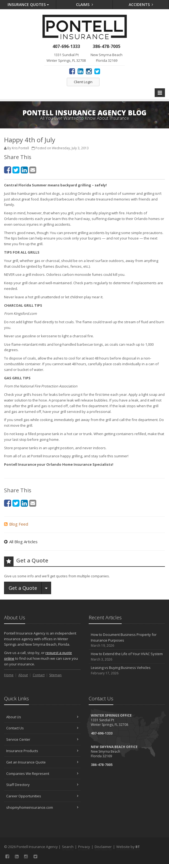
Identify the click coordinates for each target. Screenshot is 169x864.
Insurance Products (42, 750)
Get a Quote (23, 588)
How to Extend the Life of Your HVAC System (127, 656)
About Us (42, 716)
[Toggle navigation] (160, 92)
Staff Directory (42, 784)
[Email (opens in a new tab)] (32, 169)
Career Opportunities (42, 796)
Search (68, 846)
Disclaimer (103, 846)
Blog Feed (16, 524)
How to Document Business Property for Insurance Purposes (127, 640)
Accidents (141, 4)
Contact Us (42, 728)
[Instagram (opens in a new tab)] (89, 71)
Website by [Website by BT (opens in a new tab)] (128, 846)
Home (9, 675)
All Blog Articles (21, 541)
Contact (39, 675)
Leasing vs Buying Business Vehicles (127, 670)
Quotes (28, 4)
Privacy (84, 846)
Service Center (42, 739)
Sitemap (55, 675)
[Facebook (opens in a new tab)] (72, 71)
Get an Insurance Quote (42, 762)
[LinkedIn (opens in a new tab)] (80, 71)
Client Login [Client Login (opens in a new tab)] (83, 81)
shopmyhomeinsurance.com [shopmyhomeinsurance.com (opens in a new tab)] (42, 807)
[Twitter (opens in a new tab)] (97, 71)
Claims (84, 4)
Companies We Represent (42, 773)
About (23, 675)
